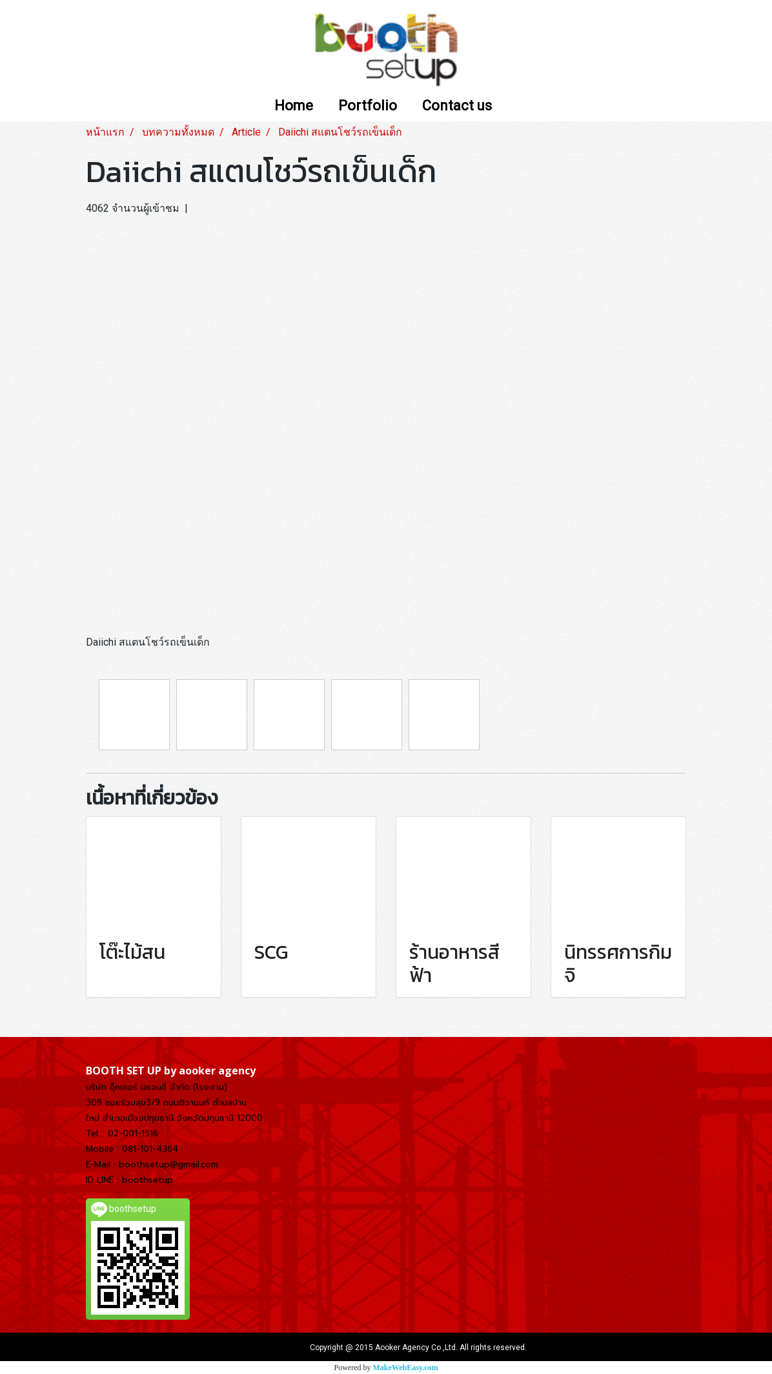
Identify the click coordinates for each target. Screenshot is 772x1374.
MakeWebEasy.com (405, 1367)
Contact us (457, 106)
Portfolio (367, 106)
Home (293, 106)
